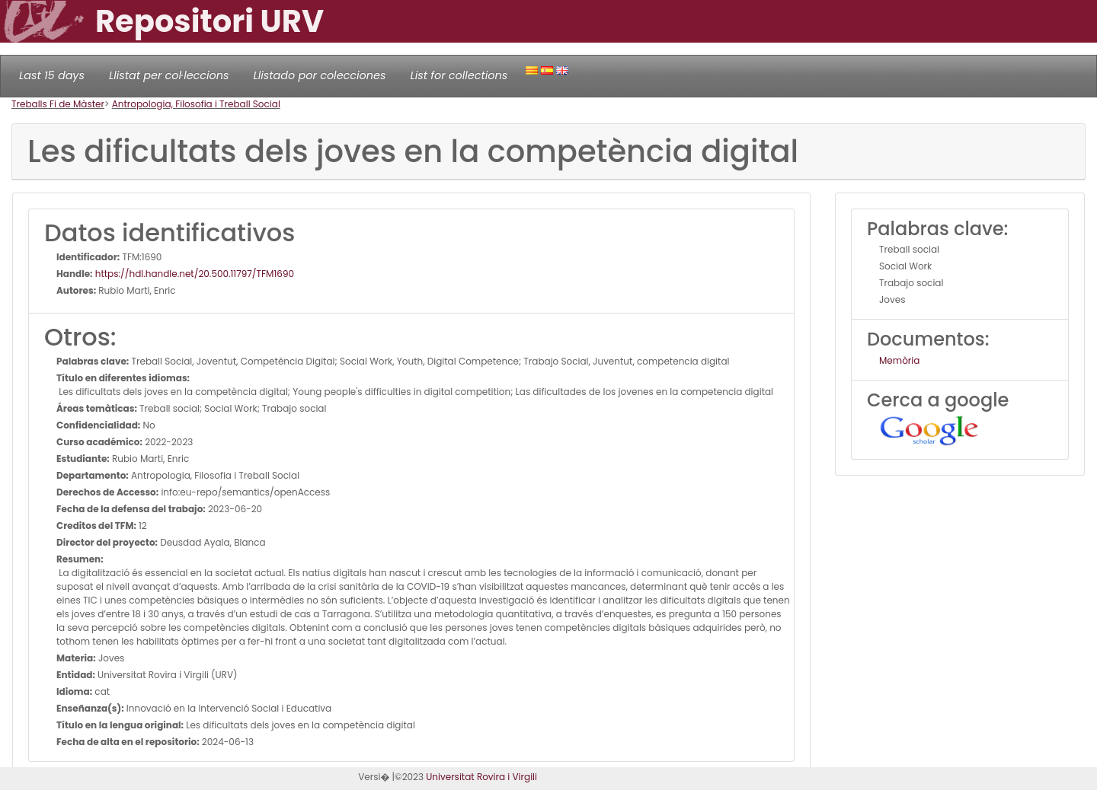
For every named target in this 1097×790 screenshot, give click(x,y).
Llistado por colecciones (320, 75)
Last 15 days (52, 75)
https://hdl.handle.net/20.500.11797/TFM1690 (194, 273)
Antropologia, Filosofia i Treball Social (196, 103)
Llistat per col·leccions (169, 75)
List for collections (458, 75)
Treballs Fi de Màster (57, 103)
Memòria (899, 360)
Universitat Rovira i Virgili (481, 776)
